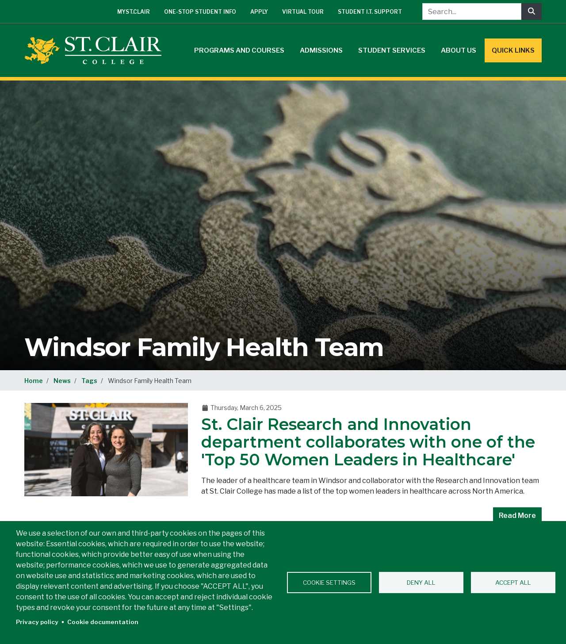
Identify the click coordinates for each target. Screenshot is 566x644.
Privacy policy (37, 621)
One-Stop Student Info (200, 11)
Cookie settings (329, 582)
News (62, 380)
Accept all (513, 582)
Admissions (321, 50)
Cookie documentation (102, 621)
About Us (458, 50)
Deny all (421, 582)
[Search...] (471, 11)
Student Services (391, 50)
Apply (259, 11)
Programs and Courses (239, 50)
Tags (89, 380)
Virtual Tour (303, 11)
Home (33, 380)
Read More (517, 515)
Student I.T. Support (370, 11)
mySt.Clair (133, 11)
